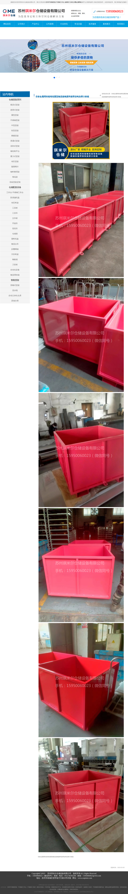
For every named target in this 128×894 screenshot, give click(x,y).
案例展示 (106, 24)
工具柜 (15, 208)
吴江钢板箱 (48, 892)
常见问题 (78, 24)
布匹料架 (15, 203)
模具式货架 (15, 105)
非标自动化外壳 (74, 892)
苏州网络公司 (58, 892)
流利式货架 (15, 146)
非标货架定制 (14, 182)
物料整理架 (15, 172)
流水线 (15, 290)
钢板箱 (15, 259)
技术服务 (92, 24)
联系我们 (121, 24)
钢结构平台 (15, 151)
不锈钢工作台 (60, 2)
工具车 (15, 213)
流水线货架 (52, 889)
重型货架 (15, 115)
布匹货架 (15, 161)
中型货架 (15, 125)
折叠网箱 (15, 249)
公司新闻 (49, 24)
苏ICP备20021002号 (82, 885)
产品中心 (35, 24)
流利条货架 (123, 887)
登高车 (15, 228)
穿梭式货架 (15, 285)
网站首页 (7, 24)
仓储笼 (15, 234)
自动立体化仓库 (15, 296)
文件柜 (15, 218)
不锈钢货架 (15, 120)
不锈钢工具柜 (31, 887)
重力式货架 (15, 156)
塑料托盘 (15, 239)
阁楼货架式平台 (56, 887)
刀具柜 (15, 265)
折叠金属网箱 (77, 2)
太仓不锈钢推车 (39, 892)
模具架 (66, 892)
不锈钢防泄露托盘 (98, 887)
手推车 (15, 223)
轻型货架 (15, 131)
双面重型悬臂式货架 (68, 887)
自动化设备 (15, 270)
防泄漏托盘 (15, 198)
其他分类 (15, 301)
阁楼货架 (15, 136)
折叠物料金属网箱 (62, 889)
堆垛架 (15, 177)
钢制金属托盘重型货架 (112, 887)
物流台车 (15, 244)
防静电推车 (79, 887)
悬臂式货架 (15, 110)
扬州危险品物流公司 (86, 892)
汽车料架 (15, 254)
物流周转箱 (15, 275)
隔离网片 (15, 167)
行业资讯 (64, 24)
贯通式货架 (15, 141)
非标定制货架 (74, 889)
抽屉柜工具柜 (69, 2)
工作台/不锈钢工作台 (14, 192)
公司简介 (21, 24)
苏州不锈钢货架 (51, 2)
